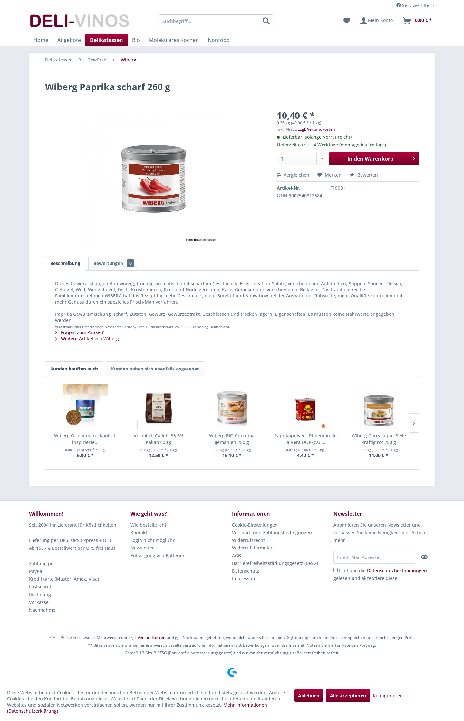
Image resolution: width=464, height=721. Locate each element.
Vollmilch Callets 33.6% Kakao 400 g (159, 439)
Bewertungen (113, 263)
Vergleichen (293, 175)
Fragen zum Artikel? (79, 332)
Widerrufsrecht (248, 540)
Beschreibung (65, 263)
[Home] (41, 40)
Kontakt (138, 532)
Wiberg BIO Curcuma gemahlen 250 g (232, 439)
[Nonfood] (218, 40)
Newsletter (142, 548)
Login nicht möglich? (152, 540)
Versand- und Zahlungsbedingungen (272, 532)
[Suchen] (266, 20)
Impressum (244, 579)
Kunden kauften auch (74, 369)
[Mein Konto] (376, 20)
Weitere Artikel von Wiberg (87, 338)
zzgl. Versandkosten (316, 129)
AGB (236, 555)
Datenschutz (245, 571)
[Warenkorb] (417, 20)
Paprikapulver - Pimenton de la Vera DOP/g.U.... (305, 439)
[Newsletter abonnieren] (424, 557)
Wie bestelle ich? (148, 525)
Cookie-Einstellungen (255, 525)
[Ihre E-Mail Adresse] (374, 557)
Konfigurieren (388, 695)
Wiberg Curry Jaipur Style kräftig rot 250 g (379, 439)
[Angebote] (69, 40)
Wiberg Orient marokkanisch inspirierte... (85, 439)
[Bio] (136, 40)
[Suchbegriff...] (216, 20)
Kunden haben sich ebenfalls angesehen (155, 369)
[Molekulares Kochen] (173, 40)
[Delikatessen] (106, 40)
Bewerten (364, 175)
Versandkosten (152, 637)
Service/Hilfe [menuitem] (413, 5)
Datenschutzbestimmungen (397, 570)
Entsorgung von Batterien (158, 555)
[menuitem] (216, 20)
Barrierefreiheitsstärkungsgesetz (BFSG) (275, 563)
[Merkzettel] (346, 20)
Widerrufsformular (252, 548)
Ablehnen (308, 695)
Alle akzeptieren (348, 695)
